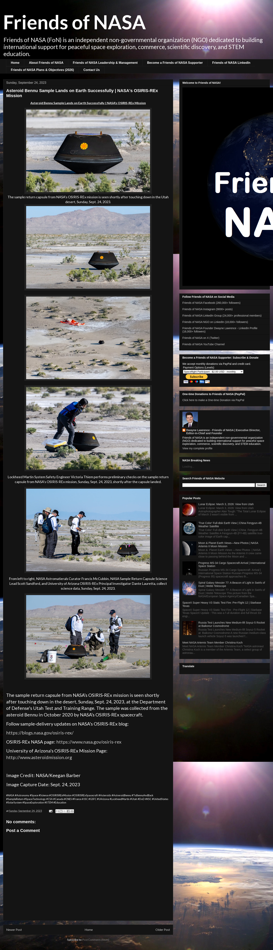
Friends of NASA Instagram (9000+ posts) (207, 309)
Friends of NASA (74, 21)
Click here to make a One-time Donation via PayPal (213, 400)
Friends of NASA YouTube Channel (203, 344)
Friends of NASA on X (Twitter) (200, 337)
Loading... (188, 466)
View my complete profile (197, 448)
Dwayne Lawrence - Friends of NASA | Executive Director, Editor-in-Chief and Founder (223, 432)
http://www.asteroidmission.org (39, 757)
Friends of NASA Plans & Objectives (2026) (42, 70)
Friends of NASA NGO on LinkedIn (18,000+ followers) (215, 322)
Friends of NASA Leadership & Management (105, 62)
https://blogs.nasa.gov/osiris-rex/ (40, 732)
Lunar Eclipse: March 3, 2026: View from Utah (226, 504)
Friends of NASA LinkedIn (231, 62)
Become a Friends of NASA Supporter (175, 62)
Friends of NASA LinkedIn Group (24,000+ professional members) (222, 315)
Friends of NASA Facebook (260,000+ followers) (211, 302)
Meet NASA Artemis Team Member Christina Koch (212, 642)
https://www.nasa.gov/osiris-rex (88, 742)
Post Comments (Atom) (95, 939)
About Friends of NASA (46, 62)
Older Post (162, 929)
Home (15, 62)
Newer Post (14, 929)
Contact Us (91, 70)
